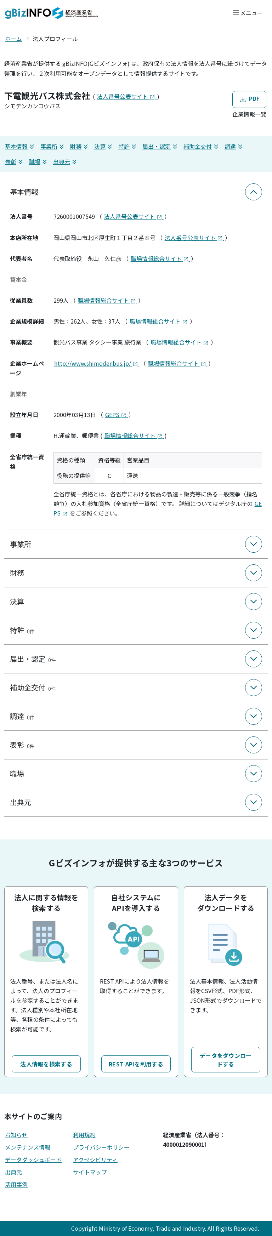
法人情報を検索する (46, 1064)
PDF (249, 99)
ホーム (13, 38)
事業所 (53, 146)
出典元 (66, 161)
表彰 (15, 161)
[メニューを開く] (247, 12)
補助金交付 (201, 146)
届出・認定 (160, 146)
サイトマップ (90, 1172)
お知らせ (16, 1134)
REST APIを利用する (136, 1064)
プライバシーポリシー (101, 1147)
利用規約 (84, 1134)
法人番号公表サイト (127, 96)
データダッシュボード (33, 1159)
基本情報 (20, 146)
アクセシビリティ (95, 1159)
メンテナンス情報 (27, 1147)
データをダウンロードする (226, 1059)
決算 (104, 146)
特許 (128, 146)
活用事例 (16, 1184)
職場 (39, 161)
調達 (234, 146)
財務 (80, 146)
